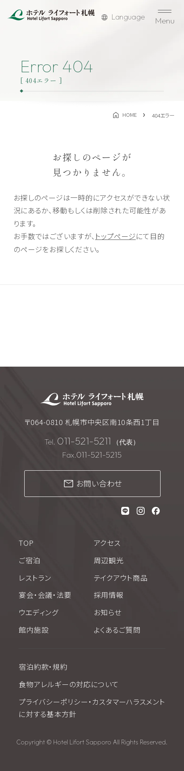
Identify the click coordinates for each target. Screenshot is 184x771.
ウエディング (38, 612)
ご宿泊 (29, 560)
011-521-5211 (84, 441)
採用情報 (109, 594)
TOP (26, 542)
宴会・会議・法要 (45, 594)
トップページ (115, 236)
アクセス (107, 542)
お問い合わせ (99, 483)
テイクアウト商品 (121, 577)
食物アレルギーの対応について (68, 684)
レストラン (35, 577)
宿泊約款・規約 (43, 666)
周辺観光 (109, 560)
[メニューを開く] (165, 17)
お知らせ (108, 612)
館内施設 (33, 629)
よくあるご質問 (117, 629)
